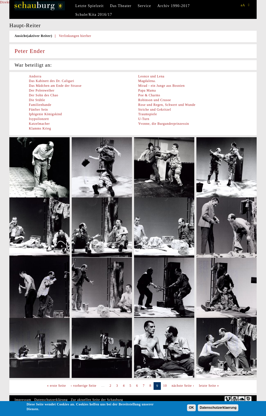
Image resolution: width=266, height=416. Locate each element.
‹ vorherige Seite (83, 385)
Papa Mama (147, 90)
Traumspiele (147, 114)
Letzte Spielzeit (89, 6)
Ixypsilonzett (39, 119)
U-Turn (143, 119)
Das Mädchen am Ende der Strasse (55, 85)
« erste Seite (56, 385)
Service (144, 6)
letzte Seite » (209, 385)
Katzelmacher (39, 123)
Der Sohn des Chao (43, 95)
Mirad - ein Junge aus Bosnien (161, 85)
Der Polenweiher (41, 90)
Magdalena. (147, 81)
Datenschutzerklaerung (218, 408)
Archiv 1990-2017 (173, 6)
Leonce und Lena (151, 76)
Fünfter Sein (38, 109)
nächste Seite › (183, 385)
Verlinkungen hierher (75, 36)
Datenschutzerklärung (51, 399)
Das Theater (121, 6)
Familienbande (40, 104)
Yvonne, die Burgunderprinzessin (163, 123)
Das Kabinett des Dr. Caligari (51, 81)
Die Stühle (37, 100)
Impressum (23, 399)
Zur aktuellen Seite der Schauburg (97, 399)
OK (191, 408)
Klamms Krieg (40, 128)
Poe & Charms (149, 95)
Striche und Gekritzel (154, 109)
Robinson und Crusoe (154, 100)
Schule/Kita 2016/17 (93, 14)
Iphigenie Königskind (45, 114)
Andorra (35, 76)
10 (165, 385)
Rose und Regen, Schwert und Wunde (167, 104)
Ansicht (33, 36)
